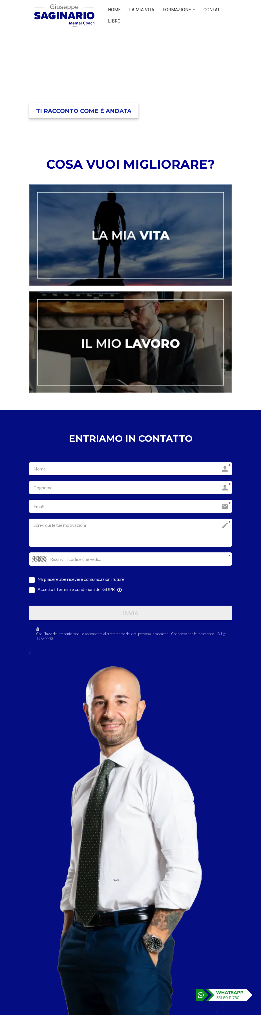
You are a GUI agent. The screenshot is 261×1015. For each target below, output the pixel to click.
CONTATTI (214, 9)
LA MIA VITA (141, 9)
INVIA (130, 613)
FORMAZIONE (177, 9)
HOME (114, 9)
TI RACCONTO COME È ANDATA (83, 111)
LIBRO (114, 21)
